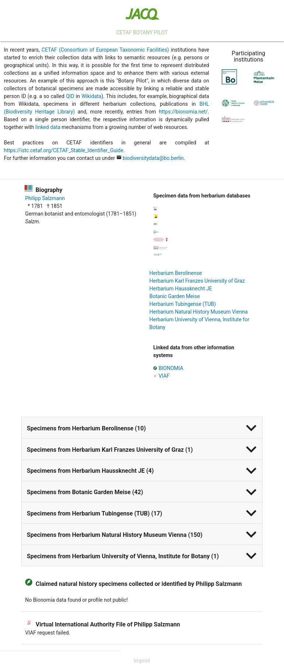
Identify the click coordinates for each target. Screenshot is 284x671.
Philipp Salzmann (45, 198)
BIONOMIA (171, 368)
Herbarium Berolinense (176, 273)
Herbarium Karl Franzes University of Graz (197, 281)
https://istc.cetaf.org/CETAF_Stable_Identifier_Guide (63, 150)
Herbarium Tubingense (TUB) (183, 304)
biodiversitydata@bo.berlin (153, 158)
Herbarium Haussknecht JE (181, 288)
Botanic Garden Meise (175, 296)
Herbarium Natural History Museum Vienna (199, 312)
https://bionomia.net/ (183, 112)
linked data (47, 127)
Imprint (142, 661)
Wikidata (91, 96)
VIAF (164, 376)
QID (70, 96)
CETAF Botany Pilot (142, 32)
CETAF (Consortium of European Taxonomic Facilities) (105, 50)
